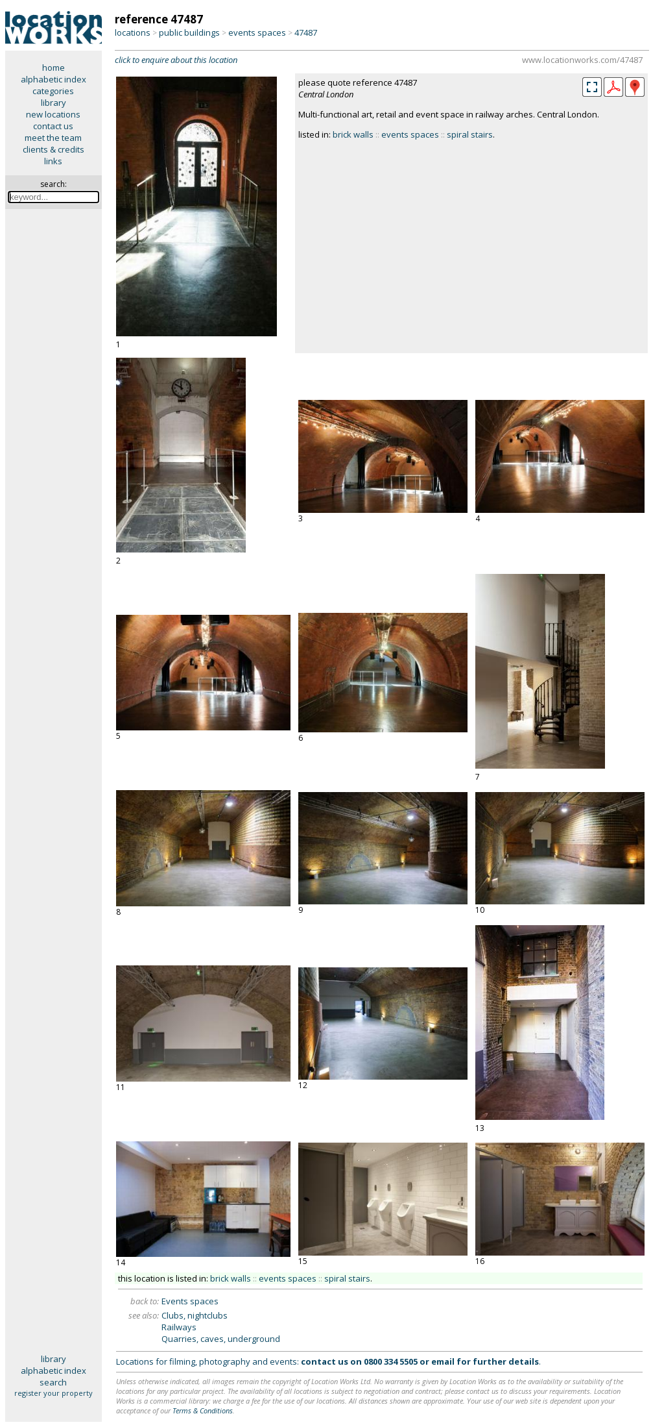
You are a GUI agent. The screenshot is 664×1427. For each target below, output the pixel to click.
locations (132, 32)
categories (53, 91)
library (53, 102)
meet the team (53, 137)
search (53, 1382)
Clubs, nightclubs (194, 1315)
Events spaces (190, 1301)
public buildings (189, 32)
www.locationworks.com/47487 (582, 60)
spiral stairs (470, 134)
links (53, 161)
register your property (53, 1393)
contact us (53, 126)
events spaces (257, 32)
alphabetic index (53, 79)
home (53, 67)
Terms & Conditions (202, 1410)
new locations (53, 114)
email (443, 1361)
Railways (178, 1327)
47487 (305, 32)
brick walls (353, 134)
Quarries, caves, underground (220, 1339)
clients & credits (53, 149)
